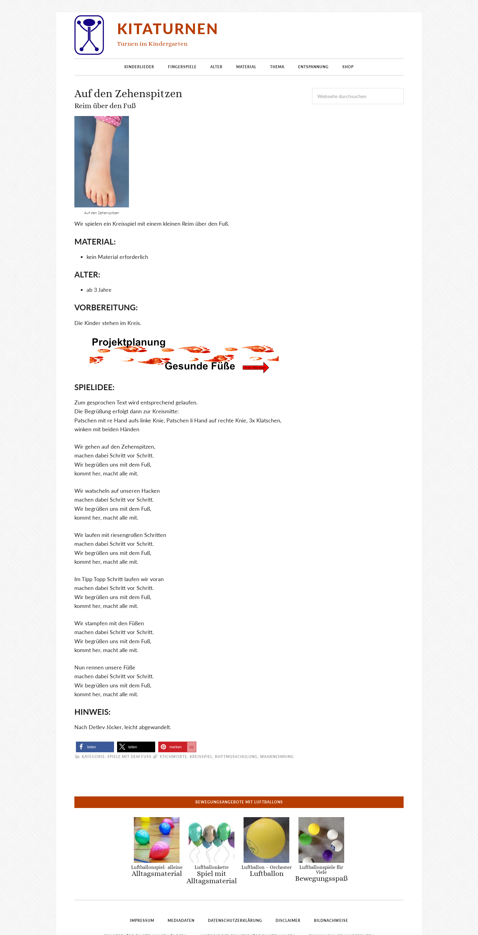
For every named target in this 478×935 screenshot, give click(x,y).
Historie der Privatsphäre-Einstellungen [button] (248, 896)
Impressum (142, 880)
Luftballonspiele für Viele (317, 833)
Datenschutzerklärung (235, 880)
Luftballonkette (212, 834)
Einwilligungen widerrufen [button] (341, 896)
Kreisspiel (201, 756)
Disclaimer (288, 880)
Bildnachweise (331, 880)
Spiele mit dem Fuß (129, 756)
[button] (95, 747)
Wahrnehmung (277, 756)
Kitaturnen (168, 28)
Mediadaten (181, 880)
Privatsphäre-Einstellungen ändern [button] (145, 896)
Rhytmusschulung (236, 756)
